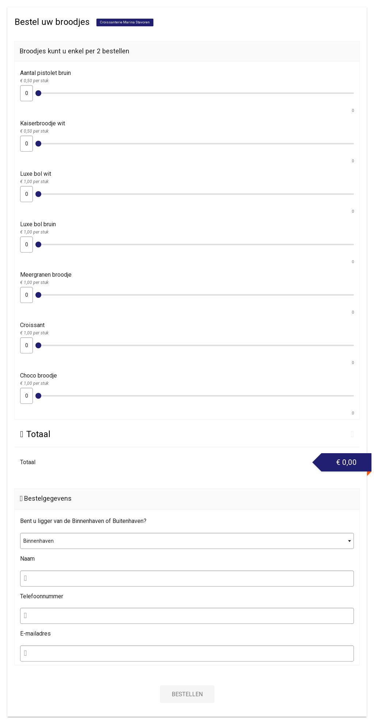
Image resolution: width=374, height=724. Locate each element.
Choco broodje (38, 375)
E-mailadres (35, 633)
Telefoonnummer (41, 596)
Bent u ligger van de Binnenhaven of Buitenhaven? (83, 521)
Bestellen (187, 694)
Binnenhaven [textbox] (38, 541)
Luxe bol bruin (38, 224)
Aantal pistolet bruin (45, 72)
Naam (27, 558)
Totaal (27, 462)
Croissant (32, 325)
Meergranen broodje (46, 274)
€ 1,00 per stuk (34, 181)
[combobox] (187, 541)
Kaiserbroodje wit (42, 123)
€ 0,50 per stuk (34, 80)
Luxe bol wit (35, 173)
